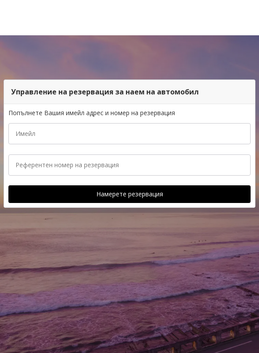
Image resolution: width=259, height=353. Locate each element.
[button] (249, 17)
